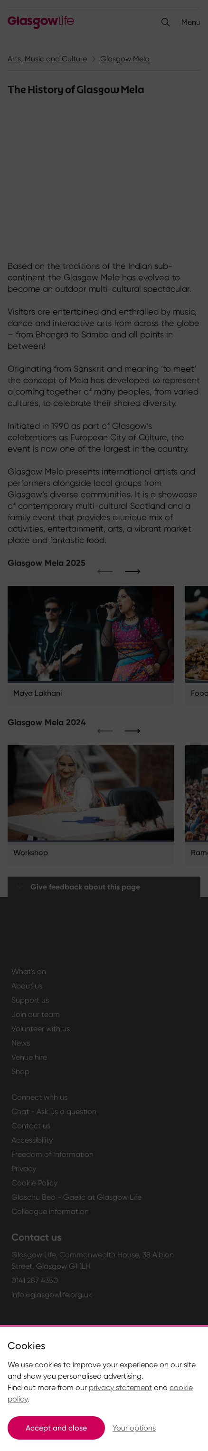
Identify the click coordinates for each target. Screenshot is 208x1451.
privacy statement (120, 1387)
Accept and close (56, 1427)
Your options (134, 1427)
